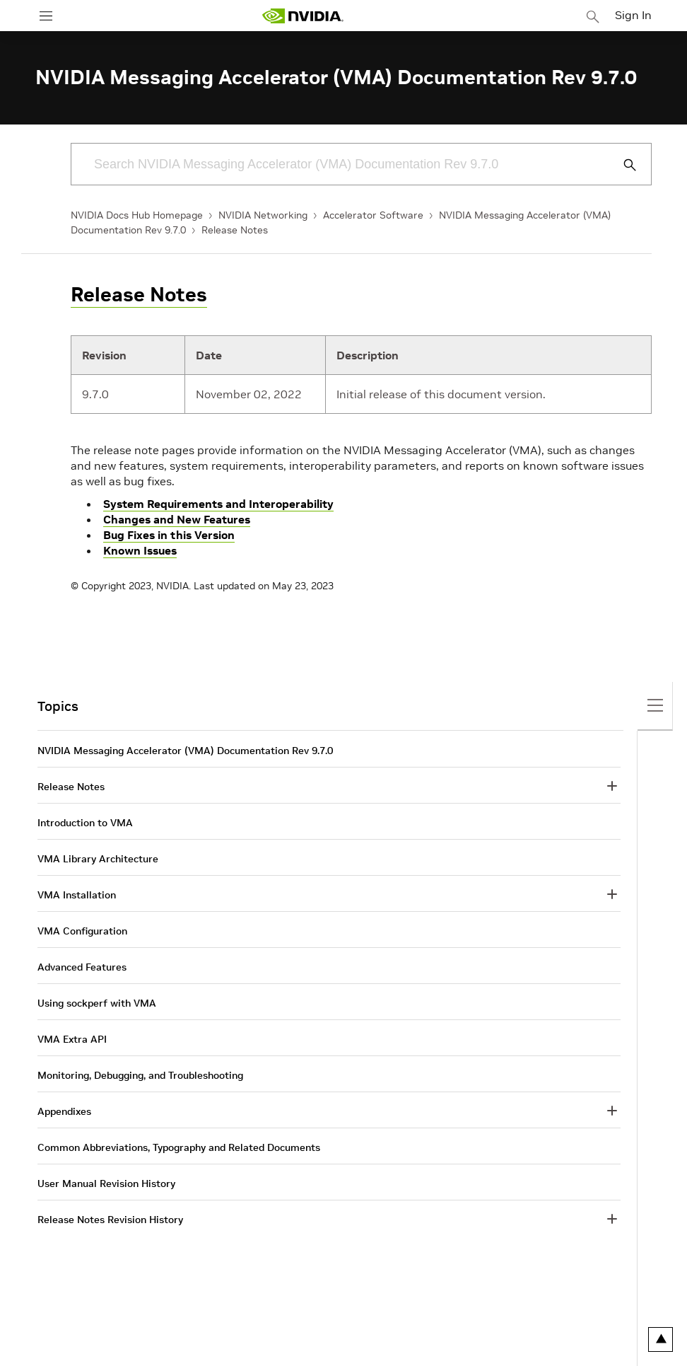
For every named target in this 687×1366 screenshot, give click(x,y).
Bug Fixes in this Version (169, 535)
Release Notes (234, 230)
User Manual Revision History (106, 1183)
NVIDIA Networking (262, 215)
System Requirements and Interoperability (218, 504)
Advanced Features (82, 967)
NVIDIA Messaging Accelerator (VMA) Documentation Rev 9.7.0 (185, 750)
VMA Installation (76, 895)
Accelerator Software (373, 215)
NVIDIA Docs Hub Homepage (137, 215)
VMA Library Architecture (97, 858)
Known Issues (140, 550)
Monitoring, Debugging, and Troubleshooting (140, 1075)
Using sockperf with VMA (96, 1003)
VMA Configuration (82, 931)
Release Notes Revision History (110, 1219)
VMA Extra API (72, 1039)
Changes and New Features (176, 519)
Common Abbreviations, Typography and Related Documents (178, 1147)
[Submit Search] (622, 165)
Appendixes (64, 1111)
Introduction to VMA (85, 822)
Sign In (633, 15)
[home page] (302, 15)
